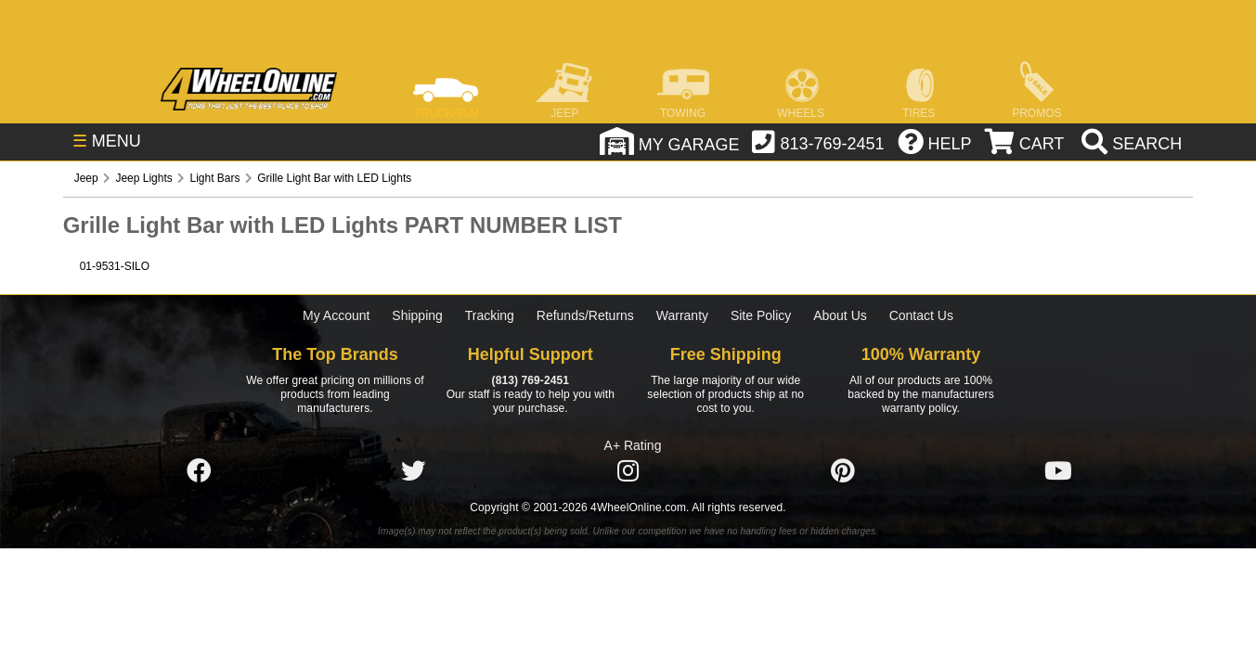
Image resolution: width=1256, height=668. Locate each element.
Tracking (489, 315)
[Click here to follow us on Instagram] (628, 471)
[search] (1129, 144)
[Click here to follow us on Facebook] (198, 471)
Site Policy (761, 315)
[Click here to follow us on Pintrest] (842, 471)
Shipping (417, 315)
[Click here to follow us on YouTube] (1058, 471)
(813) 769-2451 (530, 380)
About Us (840, 315)
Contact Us (921, 315)
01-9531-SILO (114, 266)
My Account (336, 315)
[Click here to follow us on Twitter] (413, 471)
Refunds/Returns (585, 315)
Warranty (682, 315)
